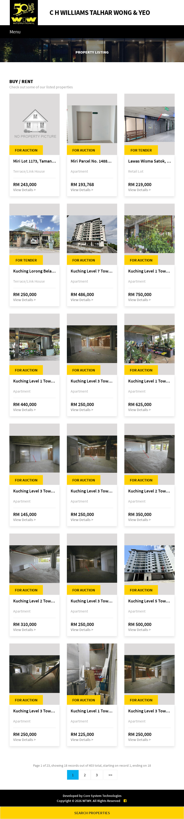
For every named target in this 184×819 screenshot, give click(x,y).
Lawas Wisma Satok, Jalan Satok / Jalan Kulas (149, 161)
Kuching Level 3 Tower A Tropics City (92, 381)
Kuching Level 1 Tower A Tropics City (149, 271)
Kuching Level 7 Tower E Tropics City (92, 271)
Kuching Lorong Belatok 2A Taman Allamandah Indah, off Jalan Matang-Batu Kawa (34, 271)
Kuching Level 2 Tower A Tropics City (149, 491)
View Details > (24, 189)
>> (110, 774)
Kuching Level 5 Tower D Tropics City (149, 601)
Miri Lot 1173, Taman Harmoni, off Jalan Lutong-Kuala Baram (34, 161)
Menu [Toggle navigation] (15, 32)
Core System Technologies (102, 796)
